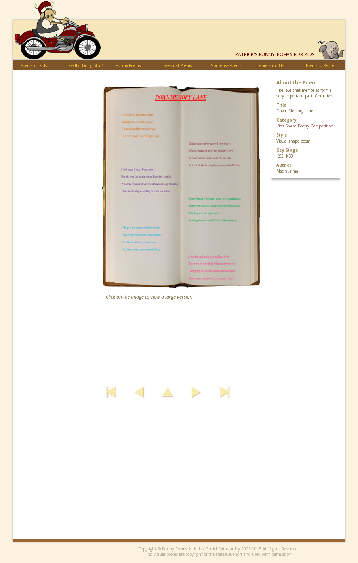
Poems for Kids (34, 65)
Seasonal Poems (177, 65)
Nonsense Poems (226, 65)
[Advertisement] (215, 483)
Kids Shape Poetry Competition (304, 126)
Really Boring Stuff (85, 65)
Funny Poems (128, 65)
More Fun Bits (271, 65)
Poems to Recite (320, 65)
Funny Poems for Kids (274, 54)
